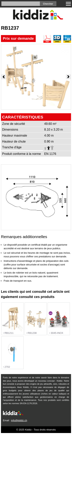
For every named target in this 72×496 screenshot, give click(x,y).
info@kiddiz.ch (19, 420)
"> (12, 319)
